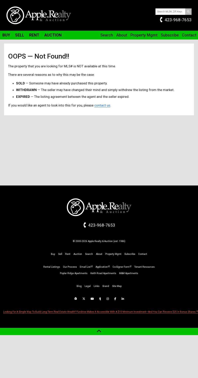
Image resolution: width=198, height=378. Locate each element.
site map (117, 286)
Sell (19, 35)
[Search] (188, 11)
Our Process (70, 267)
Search (106, 35)
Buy (6, 35)
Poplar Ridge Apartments (73, 273)
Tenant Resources (144, 267)
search (89, 254)
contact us (102, 105)
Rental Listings (51, 267)
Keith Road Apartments (103, 273)
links (97, 286)
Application (101, 267)
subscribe (129, 254)
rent (67, 254)
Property (143, 35)
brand (106, 286)
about (99, 254)
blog (79, 286)
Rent (34, 35)
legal (88, 286)
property (113, 254)
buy (53, 254)
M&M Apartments (128, 273)
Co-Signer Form (121, 267)
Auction (53, 35)
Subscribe (170, 35)
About (121, 35)
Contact (189, 35)
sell (60, 254)
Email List (85, 267)
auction (77, 254)
